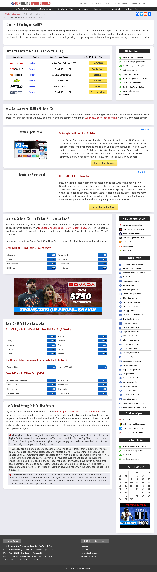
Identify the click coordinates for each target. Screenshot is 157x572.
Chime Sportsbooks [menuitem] (128, 323)
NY (131, 489)
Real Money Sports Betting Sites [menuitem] (132, 66)
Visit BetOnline (97, 69)
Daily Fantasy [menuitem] (125, 420)
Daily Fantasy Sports (115, 9)
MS (120, 485)
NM (126, 489)
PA (131, 492)
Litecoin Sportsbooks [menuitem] (128, 348)
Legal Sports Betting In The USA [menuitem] (132, 451)
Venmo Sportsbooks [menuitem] (128, 399)
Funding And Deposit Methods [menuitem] (131, 264)
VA (143, 495)
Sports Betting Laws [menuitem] (128, 455)
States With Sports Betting (100, 3)
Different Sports (99, 9)
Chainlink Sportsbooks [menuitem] (129, 319)
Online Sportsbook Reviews (46, 9)
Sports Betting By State (66, 9)
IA (137, 479)
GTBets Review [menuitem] (126, 246)
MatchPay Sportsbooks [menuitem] (129, 353)
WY (131, 499)
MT (131, 485)
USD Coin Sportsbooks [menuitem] (129, 395)
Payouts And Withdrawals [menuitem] (130, 268)
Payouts (117, 3)
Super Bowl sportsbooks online (101, 117)
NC (137, 489)
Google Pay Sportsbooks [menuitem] (129, 344)
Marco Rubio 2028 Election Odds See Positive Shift (23, 553)
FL (137, 475)
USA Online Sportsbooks (25, 9)
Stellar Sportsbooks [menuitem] (128, 386)
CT (120, 475)
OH (149, 489)
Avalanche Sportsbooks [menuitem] (129, 285)
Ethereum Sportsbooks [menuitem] (129, 340)
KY (149, 479)
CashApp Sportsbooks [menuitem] (128, 310)
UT (131, 495)
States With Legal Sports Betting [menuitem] (132, 62)
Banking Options (84, 9)
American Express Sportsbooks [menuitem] (132, 273)
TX (126, 495)
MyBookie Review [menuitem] (127, 242)
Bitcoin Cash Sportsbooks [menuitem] (130, 302)
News (86, 3)
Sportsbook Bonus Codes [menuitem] (130, 83)
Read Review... (145, 129)
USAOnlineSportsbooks (81, 568)
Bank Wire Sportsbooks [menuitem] (129, 289)
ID (120, 479)
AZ (131, 472)
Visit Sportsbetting (98, 92)
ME (126, 482)
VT (137, 495)
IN (131, 479)
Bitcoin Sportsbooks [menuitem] (128, 298)
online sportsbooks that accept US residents (78, 411)
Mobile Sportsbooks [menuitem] (128, 70)
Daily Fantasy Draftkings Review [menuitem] (132, 424)
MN (149, 482)
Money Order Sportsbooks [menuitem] (130, 361)
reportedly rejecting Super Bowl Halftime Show (62, 227)
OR (126, 492)
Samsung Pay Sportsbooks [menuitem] (130, 378)
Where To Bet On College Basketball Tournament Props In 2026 (28, 549)
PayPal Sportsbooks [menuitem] (128, 365)
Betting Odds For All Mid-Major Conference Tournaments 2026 (28, 556)
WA (148, 495)
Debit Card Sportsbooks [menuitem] (129, 327)
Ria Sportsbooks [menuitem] (126, 374)
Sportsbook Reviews (137, 3)
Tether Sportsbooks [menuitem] (128, 390)
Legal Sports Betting (133, 9)
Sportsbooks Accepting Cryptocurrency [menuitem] (129, 92)
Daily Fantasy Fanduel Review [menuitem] (131, 428)
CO (149, 472)
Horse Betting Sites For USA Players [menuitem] (133, 78)
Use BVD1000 (98, 63)
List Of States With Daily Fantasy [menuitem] (132, 432)
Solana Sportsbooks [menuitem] (128, 382)
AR (137, 472)
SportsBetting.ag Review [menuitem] (129, 233)
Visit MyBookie (97, 74)
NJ (120, 489)
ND (143, 489)
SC (143, 492)
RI (137, 492)
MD (131, 482)
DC (126, 475)
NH (149, 485)
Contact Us (85, 549)
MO (125, 485)
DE (131, 475)
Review (32, 63)
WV (120, 499)
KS (143, 479)
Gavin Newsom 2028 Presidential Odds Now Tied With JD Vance (28, 546)
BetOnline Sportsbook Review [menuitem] (131, 229)
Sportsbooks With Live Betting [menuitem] (131, 87)
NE (137, 485)
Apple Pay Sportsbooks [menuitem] (129, 281)
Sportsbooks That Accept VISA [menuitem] (131, 403)
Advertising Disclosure (89, 553)
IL (125, 479)
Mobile (124, 3)
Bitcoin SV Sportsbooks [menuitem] (129, 306)
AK (126, 472)
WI (126, 499)
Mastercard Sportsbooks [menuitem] (129, 357)
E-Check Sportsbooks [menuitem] (128, 336)
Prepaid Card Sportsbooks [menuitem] (130, 369)
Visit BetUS (98, 86)
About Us (84, 546)
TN (120, 495)
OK (120, 492)
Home (80, 3)
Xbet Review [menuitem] (125, 250)
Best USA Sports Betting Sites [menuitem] (131, 57)
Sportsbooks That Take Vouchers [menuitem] (132, 407)
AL (120, 472)
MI (143, 482)
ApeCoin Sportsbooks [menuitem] (128, 277)
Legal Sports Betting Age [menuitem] (129, 459)
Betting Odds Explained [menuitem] (129, 74)
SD (149, 492)
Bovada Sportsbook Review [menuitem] (130, 225)
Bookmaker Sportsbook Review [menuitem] (132, 238)
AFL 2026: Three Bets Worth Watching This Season (23, 560)
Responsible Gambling (90, 556)
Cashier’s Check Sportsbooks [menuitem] (131, 315)
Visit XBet (98, 80)
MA (137, 482)
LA (120, 482)
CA (143, 472)
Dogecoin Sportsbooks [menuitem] (129, 332)
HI (148, 475)
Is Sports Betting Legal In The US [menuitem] (132, 446)
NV (143, 485)
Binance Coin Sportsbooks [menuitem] (130, 294)
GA (143, 475)
